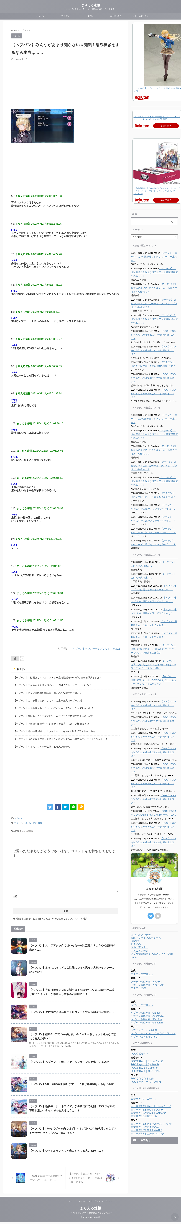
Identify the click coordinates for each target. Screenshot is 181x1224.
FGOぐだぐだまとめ (142, 1029)
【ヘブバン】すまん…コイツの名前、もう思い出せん (40, 742)
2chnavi (135, 892)
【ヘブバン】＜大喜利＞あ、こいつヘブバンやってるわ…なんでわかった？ (51, 706)
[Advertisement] (58, 84)
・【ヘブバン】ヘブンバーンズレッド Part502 (92, 648)
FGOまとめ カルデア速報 (146, 1033)
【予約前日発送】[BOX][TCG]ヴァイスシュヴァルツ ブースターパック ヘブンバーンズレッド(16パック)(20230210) (157, 191)
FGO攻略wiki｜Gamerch (144, 1019)
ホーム (71, 1203)
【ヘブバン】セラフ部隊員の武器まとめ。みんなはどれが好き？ (45, 691)
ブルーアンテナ (139, 898)
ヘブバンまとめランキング (146, 988)
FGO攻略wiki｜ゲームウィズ (147, 1012)
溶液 (35, 818)
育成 (40, 818)
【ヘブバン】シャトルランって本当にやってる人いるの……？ (64, 1145)
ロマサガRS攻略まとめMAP (146, 1081)
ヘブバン (40, 16)
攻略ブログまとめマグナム (146, 889)
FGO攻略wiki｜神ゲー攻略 (145, 1022)
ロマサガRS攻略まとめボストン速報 (151, 1075)
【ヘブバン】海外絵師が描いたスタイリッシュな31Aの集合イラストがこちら (52, 728)
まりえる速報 (90, 5)
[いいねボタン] (15, 658)
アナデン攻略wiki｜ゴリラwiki (147, 936)
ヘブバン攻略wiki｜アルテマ (147, 970)
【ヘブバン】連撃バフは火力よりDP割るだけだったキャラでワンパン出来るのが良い (154, 634)
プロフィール (84, 1203)
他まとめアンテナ (141, 16)
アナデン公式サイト (142, 925)
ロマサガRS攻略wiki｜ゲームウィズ (151, 1057)
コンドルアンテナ (141, 886)
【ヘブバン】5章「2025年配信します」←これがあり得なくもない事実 (69, 1078)
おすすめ (21, 669)
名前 (15, 891)
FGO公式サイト (140, 1005)
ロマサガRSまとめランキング (147, 1084)
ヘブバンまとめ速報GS (144, 981)
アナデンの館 (138, 939)
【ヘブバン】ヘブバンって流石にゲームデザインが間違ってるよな (66, 1056)
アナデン (65, 16)
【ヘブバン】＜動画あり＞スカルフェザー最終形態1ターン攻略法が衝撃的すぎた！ (55, 677)
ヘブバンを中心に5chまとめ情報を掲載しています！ (90, 1215)
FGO (90, 16)
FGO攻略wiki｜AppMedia (145, 1015)
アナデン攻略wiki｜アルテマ (147, 933)
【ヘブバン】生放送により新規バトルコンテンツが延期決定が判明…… (69, 1006)
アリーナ (18, 818)
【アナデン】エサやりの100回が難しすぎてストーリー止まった (153, 257)
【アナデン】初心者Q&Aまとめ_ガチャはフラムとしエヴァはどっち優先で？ (154, 288)
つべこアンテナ (139, 901)
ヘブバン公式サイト (142, 956)
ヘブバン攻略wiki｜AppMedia (147, 967)
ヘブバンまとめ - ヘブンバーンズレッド (153, 984)
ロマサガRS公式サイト (144, 1050)
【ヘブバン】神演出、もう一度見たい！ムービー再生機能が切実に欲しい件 (51, 713)
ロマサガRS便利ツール (144, 1067)
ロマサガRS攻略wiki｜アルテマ (148, 1061)
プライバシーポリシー (103, 1203)
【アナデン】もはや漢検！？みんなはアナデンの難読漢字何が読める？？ (154, 272)
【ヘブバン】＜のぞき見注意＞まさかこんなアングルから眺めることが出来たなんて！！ (57, 735)
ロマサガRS (115, 16)
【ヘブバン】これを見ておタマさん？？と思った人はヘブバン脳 (45, 699)
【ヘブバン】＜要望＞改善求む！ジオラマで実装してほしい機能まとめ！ (50, 720)
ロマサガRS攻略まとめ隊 (145, 1078)
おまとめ (136, 895)
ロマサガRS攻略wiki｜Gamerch (148, 1064)
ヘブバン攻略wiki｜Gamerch (147, 974)
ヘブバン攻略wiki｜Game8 (146, 964)
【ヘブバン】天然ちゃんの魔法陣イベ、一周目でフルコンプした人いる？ (50, 684)
